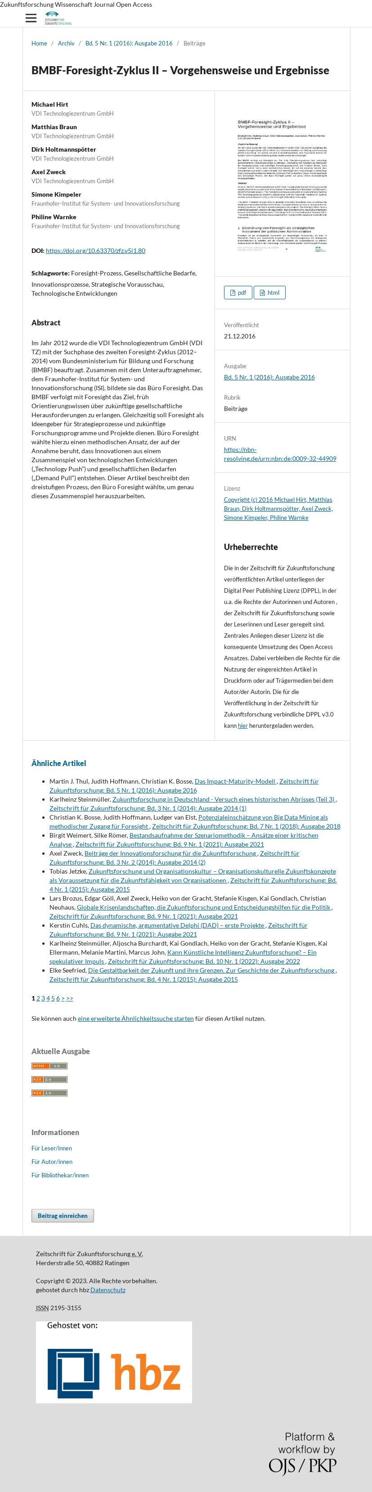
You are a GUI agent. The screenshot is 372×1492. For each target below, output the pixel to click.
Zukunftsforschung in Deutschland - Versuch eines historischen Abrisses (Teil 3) (224, 799)
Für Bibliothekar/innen (60, 1175)
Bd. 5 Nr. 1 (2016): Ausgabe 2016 (129, 43)
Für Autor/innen (51, 1161)
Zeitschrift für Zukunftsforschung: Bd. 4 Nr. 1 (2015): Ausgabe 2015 (143, 979)
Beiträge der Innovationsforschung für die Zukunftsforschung (171, 853)
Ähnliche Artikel (58, 763)
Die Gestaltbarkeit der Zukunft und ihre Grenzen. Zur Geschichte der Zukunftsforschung (212, 970)
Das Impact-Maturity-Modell (236, 781)
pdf (241, 292)
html (272, 292)
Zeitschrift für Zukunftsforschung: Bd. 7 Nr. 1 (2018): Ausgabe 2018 (246, 826)
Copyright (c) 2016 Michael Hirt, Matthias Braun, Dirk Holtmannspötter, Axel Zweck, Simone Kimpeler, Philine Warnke (278, 508)
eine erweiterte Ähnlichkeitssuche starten (136, 1018)
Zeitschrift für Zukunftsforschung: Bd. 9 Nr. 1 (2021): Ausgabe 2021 (170, 844)
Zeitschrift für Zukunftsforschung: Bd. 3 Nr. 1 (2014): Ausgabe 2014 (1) (148, 808)
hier (243, 725)
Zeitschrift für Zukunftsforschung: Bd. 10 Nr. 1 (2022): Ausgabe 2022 (204, 961)
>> (69, 998)
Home (39, 43)
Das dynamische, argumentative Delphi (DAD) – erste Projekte (177, 925)
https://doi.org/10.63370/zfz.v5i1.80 (95, 250)
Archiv (66, 43)
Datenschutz (107, 1290)
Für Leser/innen (51, 1148)
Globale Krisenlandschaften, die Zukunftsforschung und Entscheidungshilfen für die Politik (204, 907)
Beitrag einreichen (63, 1215)
